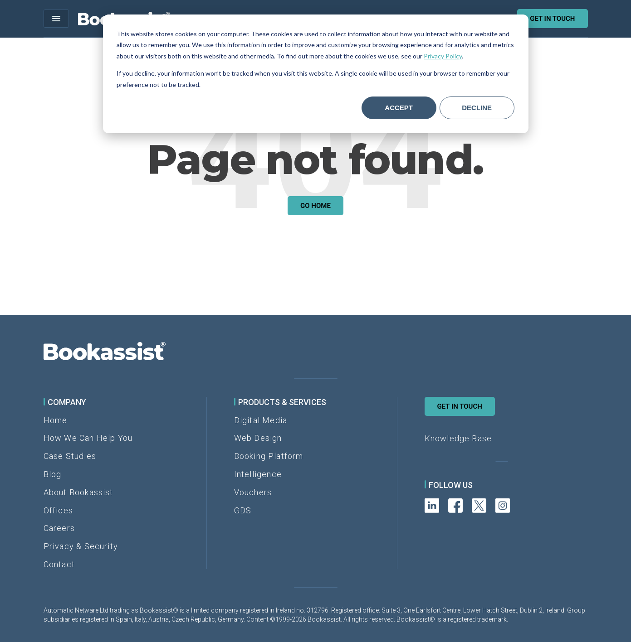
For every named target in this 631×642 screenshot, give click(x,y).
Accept (399, 107)
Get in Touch (459, 406)
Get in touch (552, 18)
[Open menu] (56, 19)
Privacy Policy (443, 56)
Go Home (315, 206)
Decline (477, 107)
